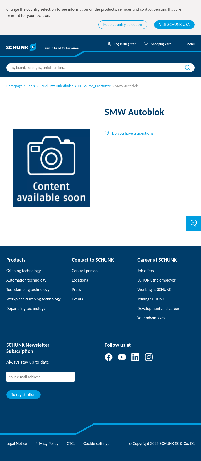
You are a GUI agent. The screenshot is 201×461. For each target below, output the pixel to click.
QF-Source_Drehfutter (92, 86)
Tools (29, 86)
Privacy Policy (46, 443)
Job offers (145, 270)
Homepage (14, 86)
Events (77, 298)
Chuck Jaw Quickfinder (54, 86)
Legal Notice (16, 443)
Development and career (158, 308)
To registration (23, 394)
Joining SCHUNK (151, 298)
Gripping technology (23, 270)
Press (76, 289)
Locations (80, 280)
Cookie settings (96, 443)
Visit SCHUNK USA (174, 24)
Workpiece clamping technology (33, 298)
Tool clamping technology (27, 289)
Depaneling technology (25, 308)
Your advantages (151, 317)
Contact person (85, 270)
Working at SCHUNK (154, 289)
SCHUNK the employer (156, 280)
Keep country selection (122, 24)
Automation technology (26, 280)
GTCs (71, 443)
